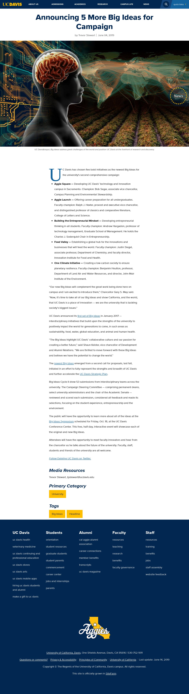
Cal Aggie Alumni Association (88, 542)
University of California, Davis (63, 652)
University (57, 494)
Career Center (53, 574)
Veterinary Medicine (24, 546)
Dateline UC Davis (70, 458)
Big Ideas (57, 514)
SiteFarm (111, 673)
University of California (123, 659)
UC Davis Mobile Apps (25, 578)
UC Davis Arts (20, 571)
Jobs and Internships (57, 581)
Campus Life (126, 4)
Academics (80, 4)
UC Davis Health (21, 539)
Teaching (117, 546)
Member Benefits (89, 558)
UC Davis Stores (21, 565)
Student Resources (56, 546)
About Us (33, 4)
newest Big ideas (64, 363)
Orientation (52, 539)
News (146, 4)
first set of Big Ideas (88, 316)
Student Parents (55, 560)
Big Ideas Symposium (61, 421)
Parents (50, 588)
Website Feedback (156, 574)
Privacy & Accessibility (63, 659)
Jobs (148, 560)
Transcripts (85, 565)
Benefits (117, 560)
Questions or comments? (34, 659)
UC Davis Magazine (90, 571)
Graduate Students (56, 553)
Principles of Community (93, 659)
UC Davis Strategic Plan (93, 374)
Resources (118, 539)
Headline (74, 514)
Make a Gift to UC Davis (25, 596)
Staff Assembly (154, 567)
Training (150, 546)
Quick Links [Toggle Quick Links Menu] (179, 4)
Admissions (57, 4)
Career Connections (90, 551)
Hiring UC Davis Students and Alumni (26, 587)
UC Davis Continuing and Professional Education (26, 556)
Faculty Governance (123, 567)
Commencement (55, 567)
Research (103, 4)
